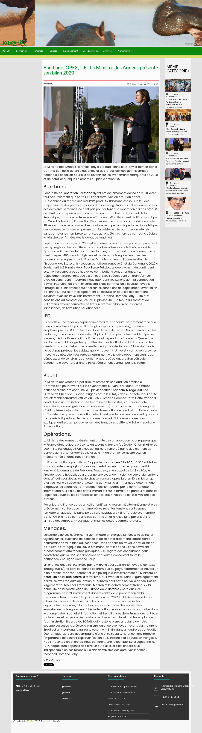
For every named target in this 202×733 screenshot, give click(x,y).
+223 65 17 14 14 (170, 696)
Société (54, 50)
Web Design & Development (121, 692)
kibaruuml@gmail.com (172, 704)
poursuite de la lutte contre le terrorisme (72, 577)
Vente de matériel (116, 698)
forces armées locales (90, 251)
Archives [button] (108, 50)
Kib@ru (7, 51)
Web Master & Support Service (122, 686)
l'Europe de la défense (103, 589)
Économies (22, 50)
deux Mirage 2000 (130, 390)
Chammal (141, 445)
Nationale (39, 50)
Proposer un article (117, 716)
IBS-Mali (30, 721)
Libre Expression (91, 50)
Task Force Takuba (96, 267)
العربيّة (196, 43)
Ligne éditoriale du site (28, 686)
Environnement (70, 50)
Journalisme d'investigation (121, 710)
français (189, 43)
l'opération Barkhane (77, 193)
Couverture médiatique (119, 704)
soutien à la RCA (120, 462)
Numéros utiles (126, 50)
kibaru (50, 83)
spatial (72, 613)
